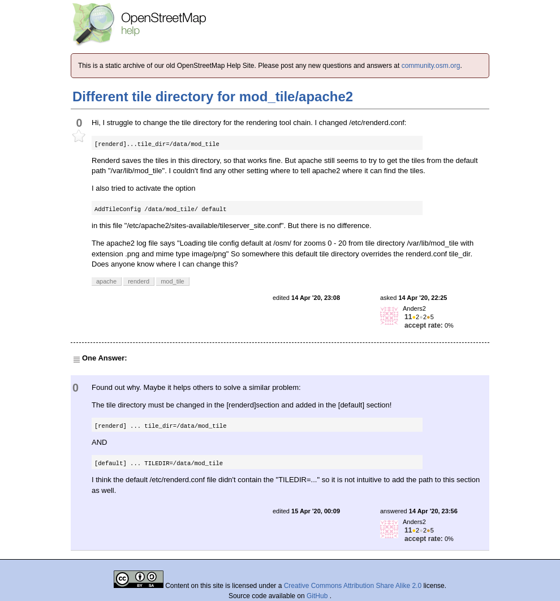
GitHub (318, 596)
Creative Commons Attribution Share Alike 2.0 (352, 586)
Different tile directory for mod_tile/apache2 (212, 96)
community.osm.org (431, 66)
